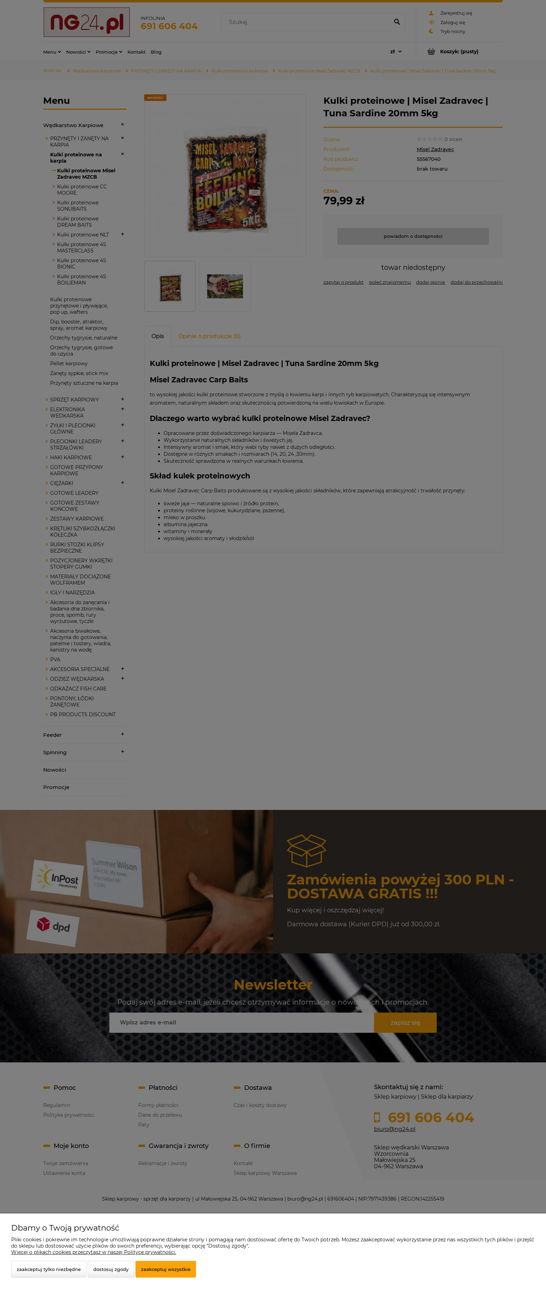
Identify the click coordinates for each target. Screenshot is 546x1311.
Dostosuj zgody (110, 1269)
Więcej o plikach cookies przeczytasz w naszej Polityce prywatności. (93, 1252)
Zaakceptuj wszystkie (165, 1269)
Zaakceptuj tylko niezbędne (49, 1269)
